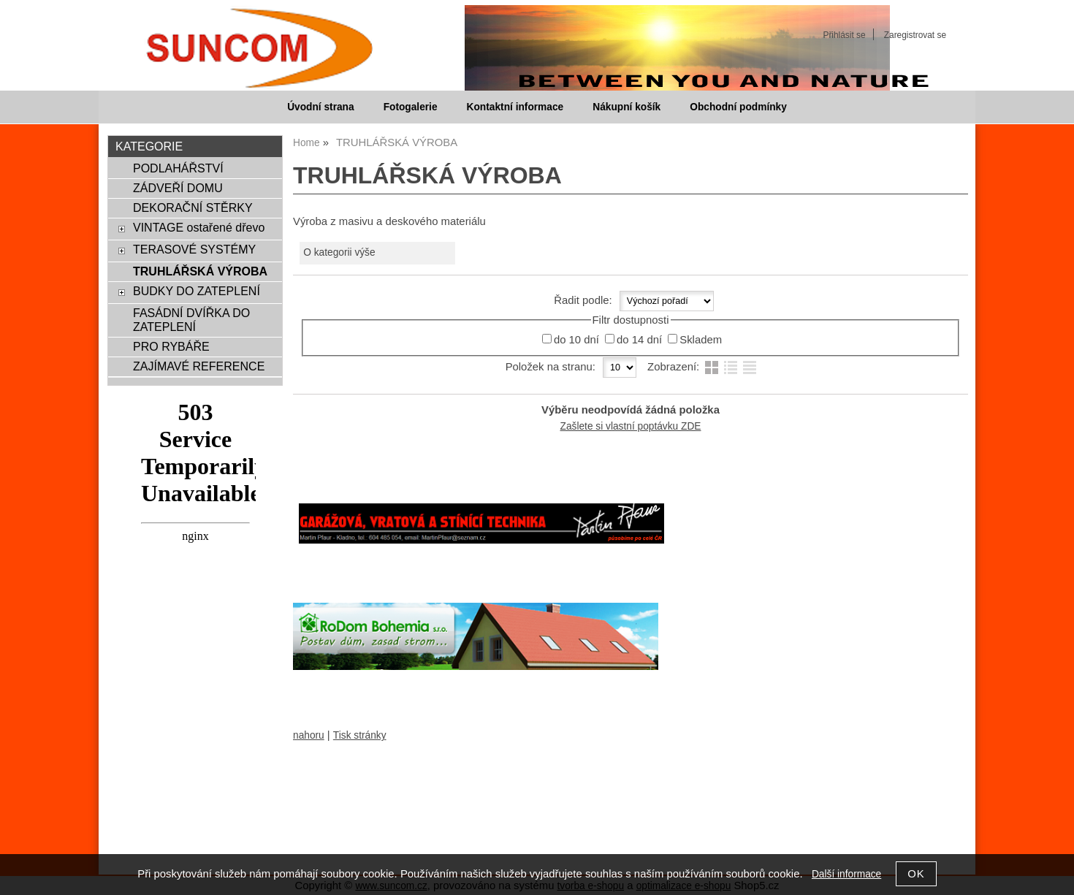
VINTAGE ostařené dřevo (198, 227)
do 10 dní (576, 340)
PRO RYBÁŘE (171, 346)
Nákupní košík (626, 107)
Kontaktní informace (515, 107)
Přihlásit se (844, 35)
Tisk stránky (359, 735)
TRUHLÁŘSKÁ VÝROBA (200, 271)
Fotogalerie (411, 107)
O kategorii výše (339, 252)
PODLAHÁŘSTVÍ (178, 168)
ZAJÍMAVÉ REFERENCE (198, 366)
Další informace (846, 874)
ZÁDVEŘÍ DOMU (178, 187)
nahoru (308, 735)
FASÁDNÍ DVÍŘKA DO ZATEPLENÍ (191, 319)
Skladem (700, 340)
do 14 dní (639, 340)
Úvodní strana (320, 107)
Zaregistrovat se (915, 35)
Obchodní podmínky (738, 107)
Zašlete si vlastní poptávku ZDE (630, 426)
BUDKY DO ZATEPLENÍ (196, 290)
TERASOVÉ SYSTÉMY (194, 249)
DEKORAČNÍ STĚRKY (193, 207)
